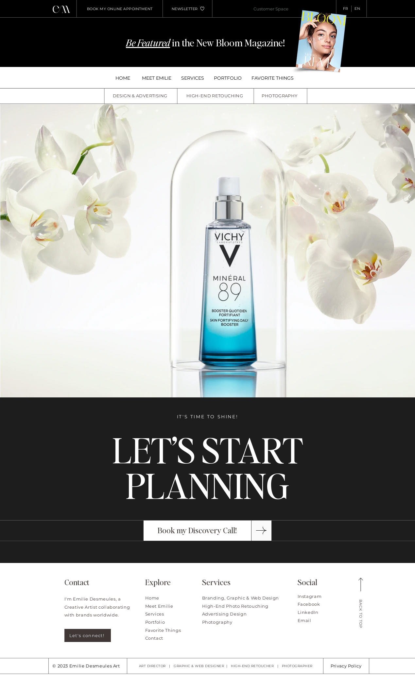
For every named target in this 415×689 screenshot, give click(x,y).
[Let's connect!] (87, 635)
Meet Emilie (159, 606)
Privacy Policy (346, 665)
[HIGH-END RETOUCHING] (215, 96)
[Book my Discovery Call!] (197, 530)
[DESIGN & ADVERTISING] (140, 96)
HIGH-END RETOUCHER (252, 666)
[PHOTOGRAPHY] (280, 96)
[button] (185, 9)
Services (154, 614)
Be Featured (148, 42)
